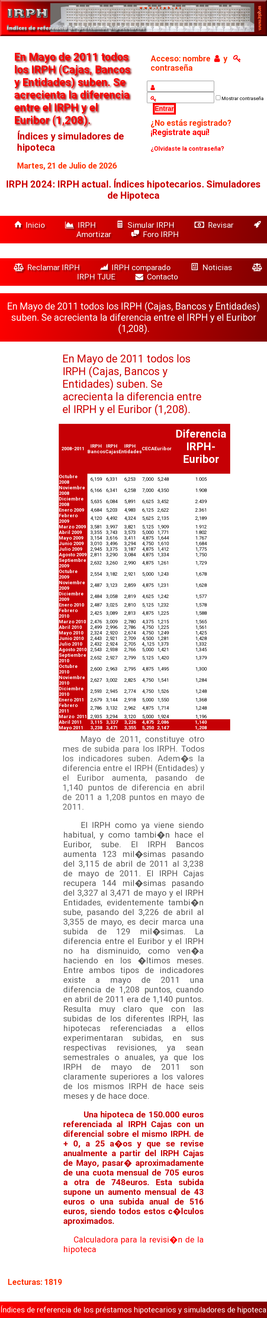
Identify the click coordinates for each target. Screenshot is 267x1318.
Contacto (158, 276)
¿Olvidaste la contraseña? (187, 148)
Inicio (30, 225)
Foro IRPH (157, 234)
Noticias (212, 267)
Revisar (214, 225)
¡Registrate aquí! (180, 132)
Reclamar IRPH (48, 267)
